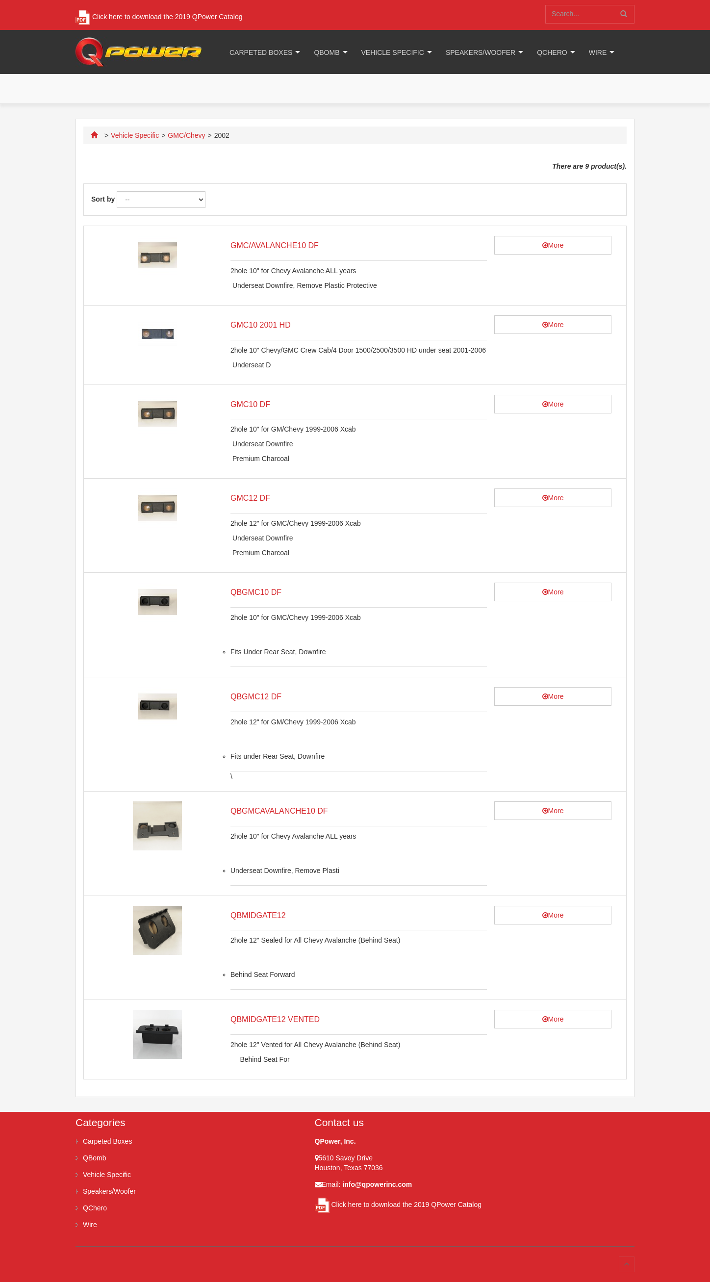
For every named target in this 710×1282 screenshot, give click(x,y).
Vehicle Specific (392, 52)
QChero (552, 52)
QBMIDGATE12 (258, 915)
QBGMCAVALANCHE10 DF (279, 811)
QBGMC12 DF (255, 696)
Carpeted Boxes (260, 52)
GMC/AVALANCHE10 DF (274, 245)
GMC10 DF (250, 404)
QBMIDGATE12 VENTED (275, 1019)
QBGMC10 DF (255, 592)
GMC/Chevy (186, 135)
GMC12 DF (250, 498)
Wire (598, 52)
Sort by (103, 199)
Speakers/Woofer (480, 52)
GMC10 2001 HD (260, 325)
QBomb (326, 52)
